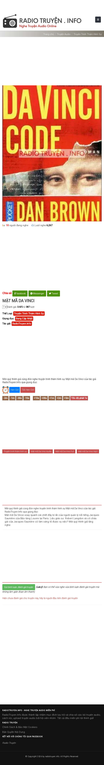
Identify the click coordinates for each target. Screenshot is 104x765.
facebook (20, 293)
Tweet (53, 293)
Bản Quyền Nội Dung (13, 732)
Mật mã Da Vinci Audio (41, 451)
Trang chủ (48, 34)
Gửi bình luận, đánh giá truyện (18, 587)
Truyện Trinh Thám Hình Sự (88, 34)
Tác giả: (6, 323)
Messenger (37, 293)
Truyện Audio (63, 34)
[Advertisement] (52, 60)
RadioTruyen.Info (21, 323)
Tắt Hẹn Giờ (28, 389)
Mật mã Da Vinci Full (65, 451)
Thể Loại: (7, 313)
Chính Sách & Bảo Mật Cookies (19, 727)
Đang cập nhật (24, 318)
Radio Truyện (9, 742)
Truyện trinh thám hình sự (15, 451)
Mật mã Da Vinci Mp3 (88, 451)
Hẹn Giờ (15, 389)
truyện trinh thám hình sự (29, 313)
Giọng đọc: (8, 318)
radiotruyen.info (52, 756)
